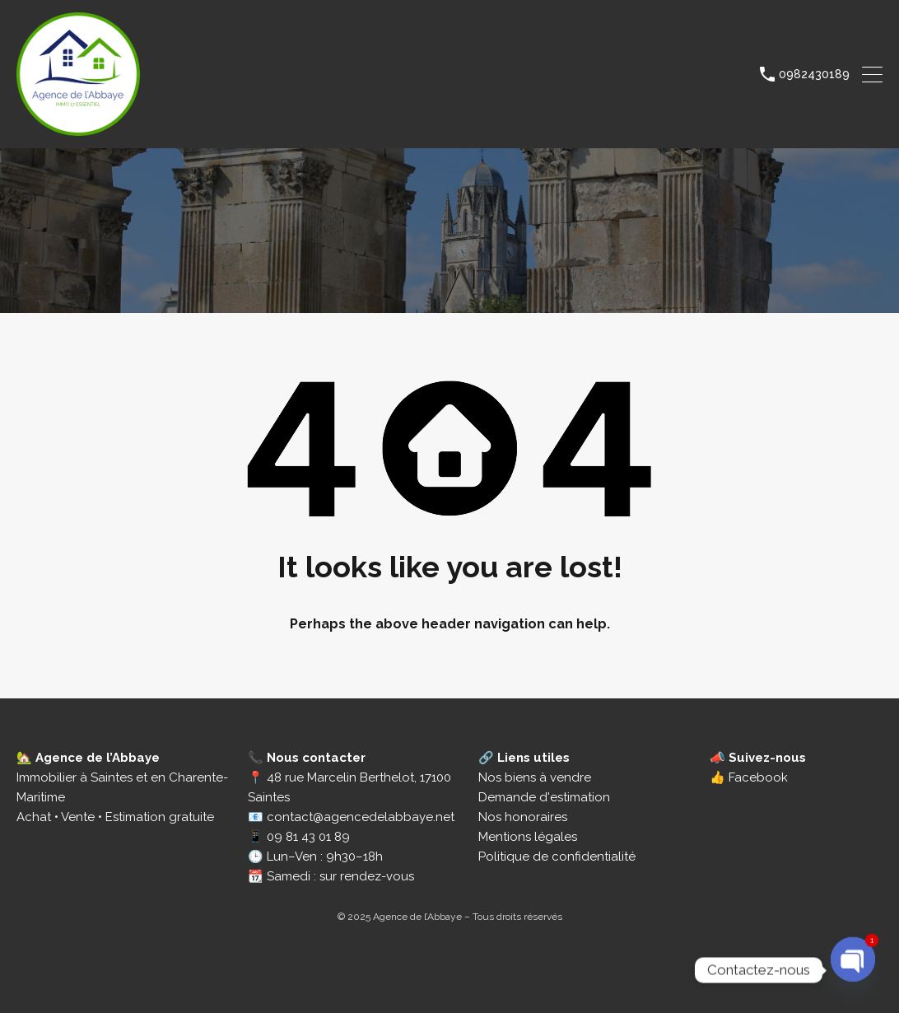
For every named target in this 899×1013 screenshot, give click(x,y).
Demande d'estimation (544, 797)
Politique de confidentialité (557, 856)
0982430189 (814, 74)
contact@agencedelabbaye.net (360, 817)
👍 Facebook (749, 777)
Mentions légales (527, 836)
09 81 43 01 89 (308, 836)
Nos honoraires (522, 817)
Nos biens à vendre (534, 777)
